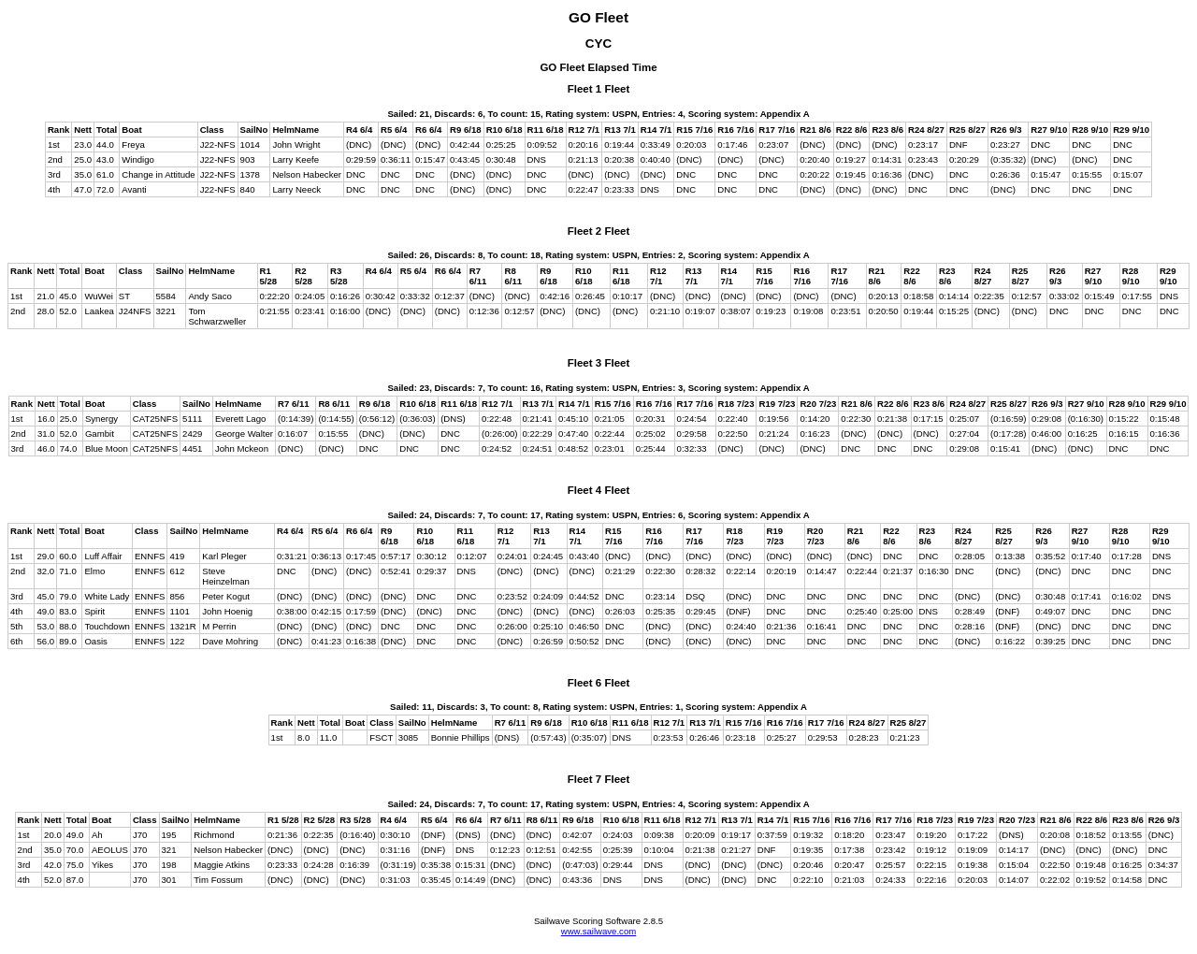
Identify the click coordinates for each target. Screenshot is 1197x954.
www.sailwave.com (599, 931)
